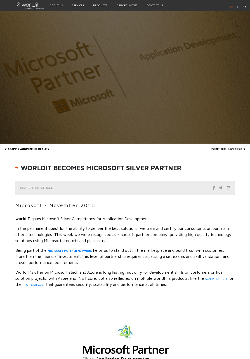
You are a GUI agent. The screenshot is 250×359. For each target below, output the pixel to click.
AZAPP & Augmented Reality (27, 149)
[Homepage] (22, 5)
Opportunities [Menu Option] (126, 5)
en (231, 6)
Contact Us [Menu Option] (154, 5)
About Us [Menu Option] (56, 5)
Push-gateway (33, 285)
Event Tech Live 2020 (228, 149)
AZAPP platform (217, 278)
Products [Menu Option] (100, 5)
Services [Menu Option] (78, 5)
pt (245, 6)
